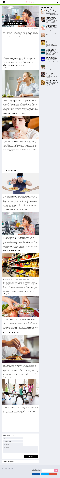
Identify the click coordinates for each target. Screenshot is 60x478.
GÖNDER (30, 456)
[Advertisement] (20, 46)
